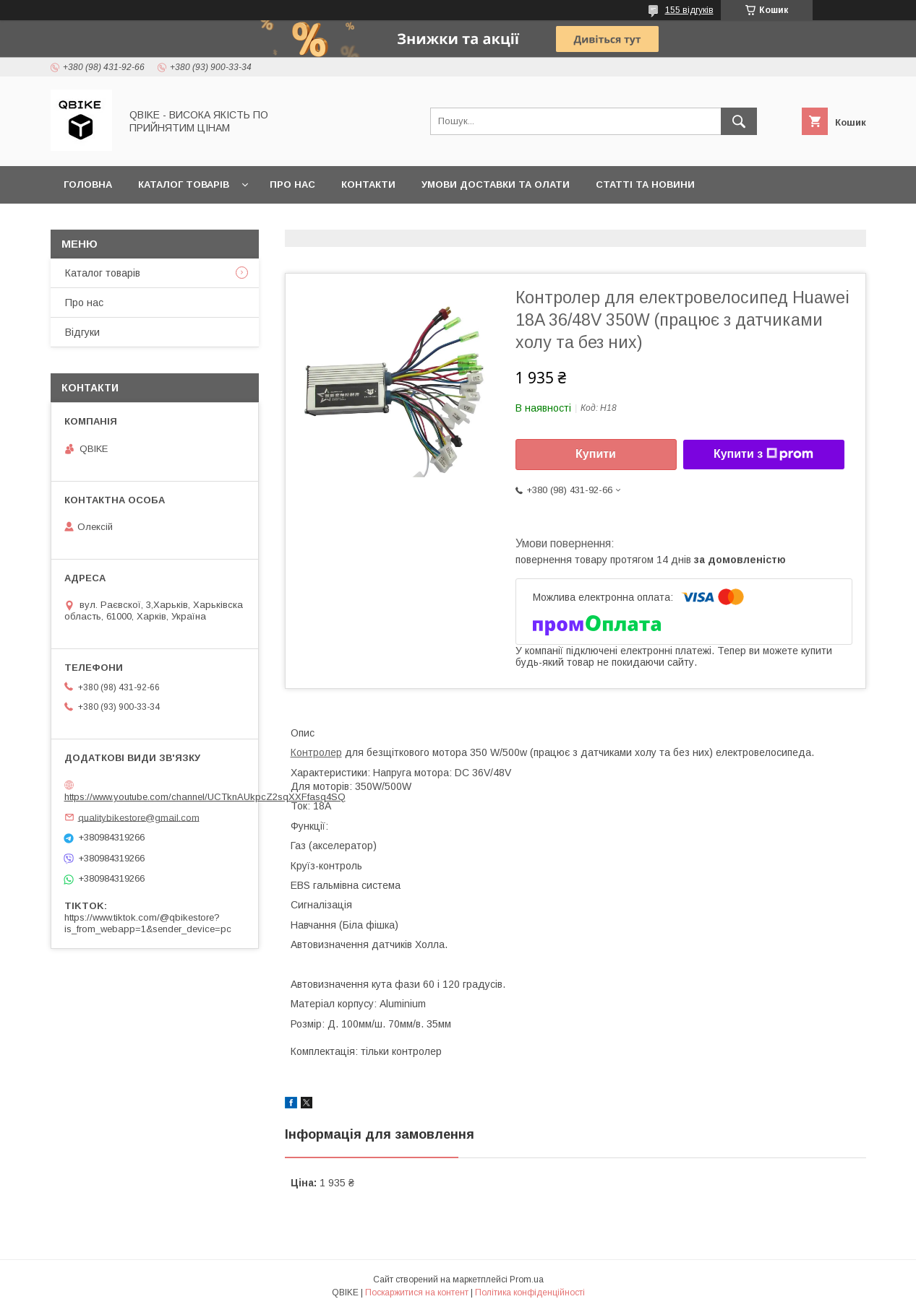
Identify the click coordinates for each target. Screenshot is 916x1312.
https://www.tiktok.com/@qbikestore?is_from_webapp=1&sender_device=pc (147, 923)
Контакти (368, 184)
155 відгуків (689, 10)
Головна (88, 184)
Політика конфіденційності (530, 1292)
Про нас (292, 184)
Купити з (763, 454)
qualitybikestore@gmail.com (139, 817)
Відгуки (82, 332)
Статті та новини (645, 184)
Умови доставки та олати (495, 184)
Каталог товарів (183, 184)
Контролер (316, 752)
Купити (595, 454)
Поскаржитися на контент (416, 1292)
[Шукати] (739, 121)
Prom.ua (527, 1279)
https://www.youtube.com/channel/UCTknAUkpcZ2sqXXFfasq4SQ (205, 796)
